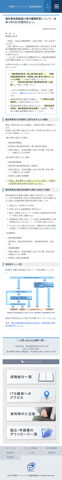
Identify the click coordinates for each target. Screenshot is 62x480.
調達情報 (51, 453)
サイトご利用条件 (31, 448)
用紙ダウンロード (27, 93)
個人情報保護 (51, 448)
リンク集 (30, 453)
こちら (53, 318)
